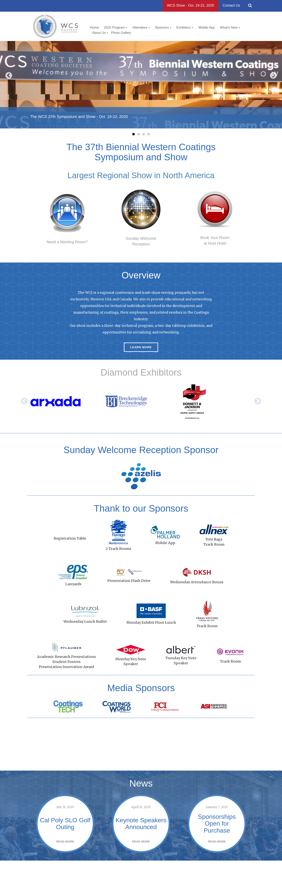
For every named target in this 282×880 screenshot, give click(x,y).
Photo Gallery (121, 33)
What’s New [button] (230, 27)
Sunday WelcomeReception (141, 241)
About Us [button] (100, 33)
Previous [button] (9, 76)
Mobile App (206, 27)
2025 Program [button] (115, 27)
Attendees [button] (141, 27)
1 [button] (133, 134)
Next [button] (273, 76)
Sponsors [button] (163, 27)
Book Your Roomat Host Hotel (214, 240)
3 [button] (143, 134)
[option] (141, 84)
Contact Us (231, 5)
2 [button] (138, 134)
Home (94, 27)
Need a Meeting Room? (67, 242)
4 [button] (149, 134)
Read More (65, 849)
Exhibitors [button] (184, 27)
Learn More (141, 347)
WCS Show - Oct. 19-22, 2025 (190, 5)
